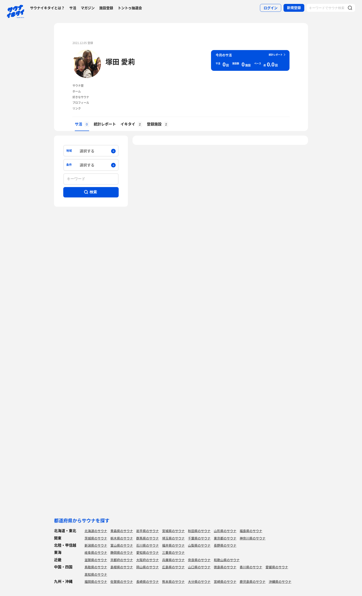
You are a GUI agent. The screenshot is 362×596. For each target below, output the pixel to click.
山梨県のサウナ (199, 545)
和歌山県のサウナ (227, 559)
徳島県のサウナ (225, 567)
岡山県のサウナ (147, 567)
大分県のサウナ (199, 581)
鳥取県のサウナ (95, 567)
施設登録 (106, 7)
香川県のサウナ (251, 567)
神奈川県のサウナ (252, 538)
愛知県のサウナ (147, 552)
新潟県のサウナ (95, 545)
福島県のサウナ (251, 530)
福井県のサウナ (173, 545)
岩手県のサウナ (147, 530)
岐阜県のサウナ (95, 552)
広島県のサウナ (173, 567)
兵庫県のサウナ (173, 559)
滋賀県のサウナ (95, 559)
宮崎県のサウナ (225, 581)
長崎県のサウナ (147, 581)
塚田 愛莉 (120, 61)
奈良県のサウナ (199, 559)
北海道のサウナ (95, 530)
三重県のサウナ (173, 552)
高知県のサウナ (95, 574)
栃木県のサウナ (121, 538)
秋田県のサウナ (199, 530)
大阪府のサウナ (147, 559)
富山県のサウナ (121, 545)
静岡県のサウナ (121, 552)
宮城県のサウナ (173, 530)
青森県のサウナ (121, 530)
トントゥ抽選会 (130, 7)
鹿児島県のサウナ (252, 581)
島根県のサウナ (121, 567)
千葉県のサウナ (199, 538)
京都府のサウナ (121, 559)
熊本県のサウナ (173, 581)
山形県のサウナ (225, 530)
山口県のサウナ (199, 567)
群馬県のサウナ (147, 538)
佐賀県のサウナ (121, 581)
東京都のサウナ (225, 538)
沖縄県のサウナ (280, 581)
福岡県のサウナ (95, 581)
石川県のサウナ (147, 545)
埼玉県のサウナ (173, 538)
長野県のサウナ (225, 545)
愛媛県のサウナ (276, 567)
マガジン (88, 7)
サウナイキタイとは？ (47, 7)
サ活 (72, 7)
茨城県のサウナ (95, 538)
